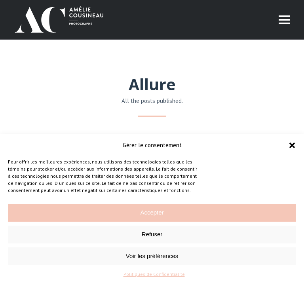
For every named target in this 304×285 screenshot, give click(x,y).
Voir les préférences (152, 256)
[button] (292, 145)
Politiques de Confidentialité (154, 274)
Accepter (151, 212)
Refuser (152, 234)
